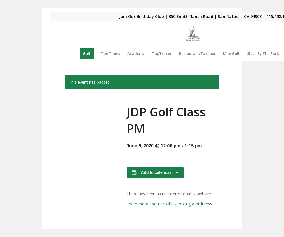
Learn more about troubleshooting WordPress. (170, 204)
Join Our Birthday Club (141, 16)
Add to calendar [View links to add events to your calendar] (156, 172)
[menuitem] (86, 53)
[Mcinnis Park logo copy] (192, 33)
